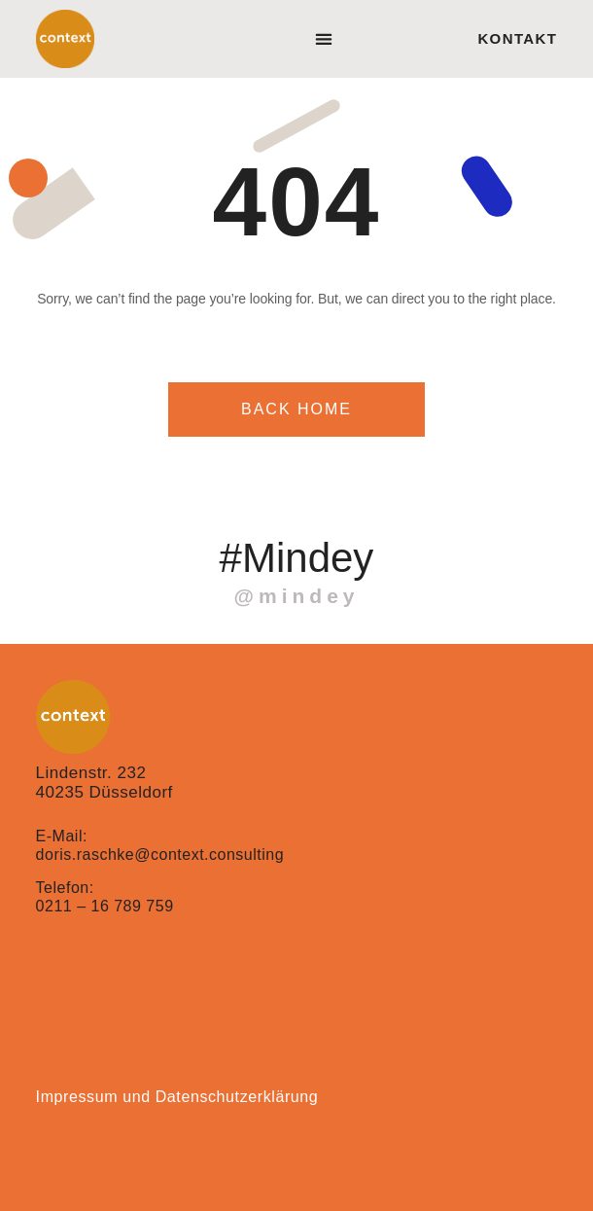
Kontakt (517, 38)
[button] (324, 39)
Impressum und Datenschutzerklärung (177, 1096)
